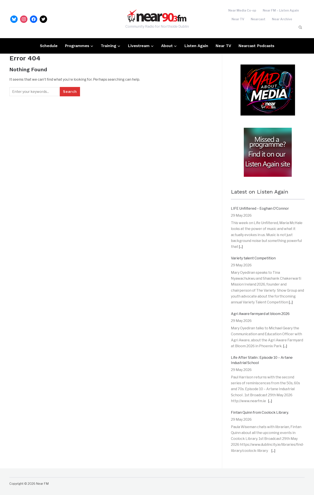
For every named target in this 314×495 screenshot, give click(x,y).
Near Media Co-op (242, 10)
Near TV (238, 19)
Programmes (77, 45)
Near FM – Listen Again (281, 10)
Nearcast (258, 19)
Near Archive (282, 19)
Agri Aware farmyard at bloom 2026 (260, 314)
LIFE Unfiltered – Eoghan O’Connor (260, 208)
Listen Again (196, 45)
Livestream (139, 45)
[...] (241, 247)
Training (108, 45)
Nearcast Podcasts (256, 45)
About (167, 45)
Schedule (49, 45)
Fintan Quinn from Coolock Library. (260, 412)
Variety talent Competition (253, 258)
